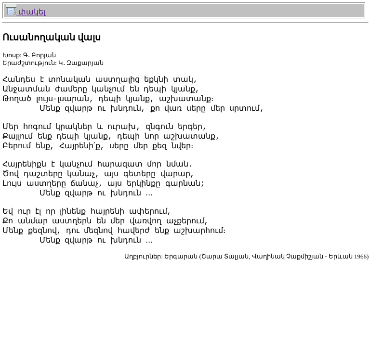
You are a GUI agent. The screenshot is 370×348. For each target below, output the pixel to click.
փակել (25, 12)
